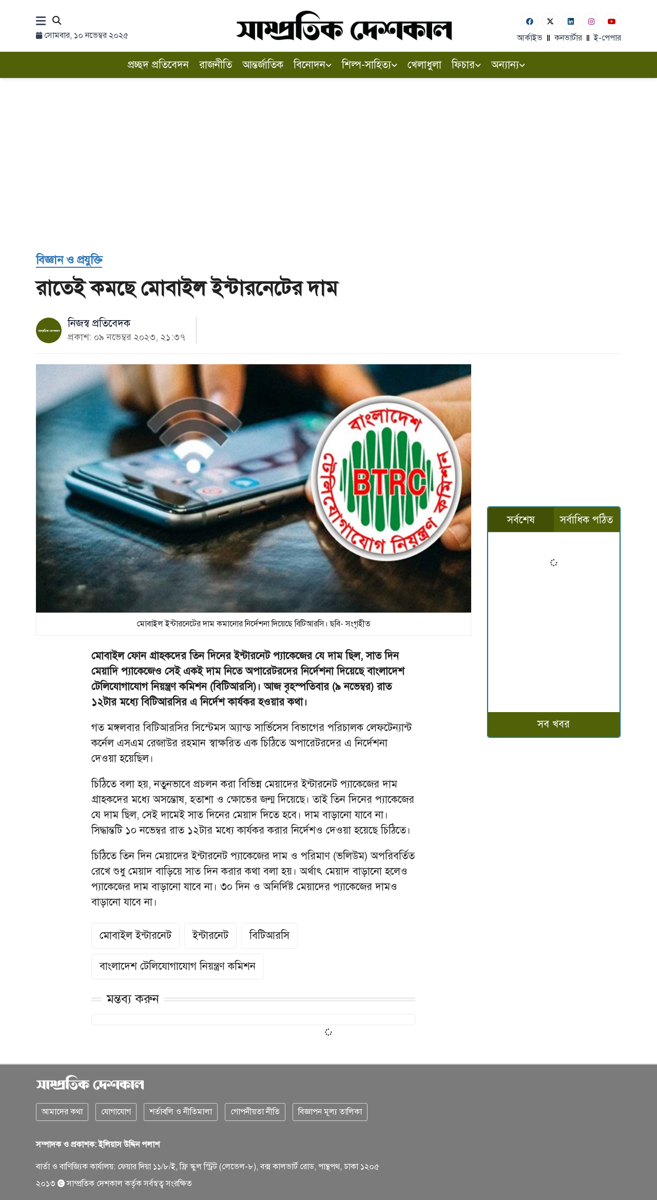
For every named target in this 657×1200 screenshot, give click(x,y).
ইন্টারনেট (210, 935)
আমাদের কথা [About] (62, 1112)
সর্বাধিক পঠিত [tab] (586, 520)
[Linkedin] (570, 21)
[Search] (57, 21)
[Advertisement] (328, 165)
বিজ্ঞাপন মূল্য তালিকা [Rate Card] (330, 1112)
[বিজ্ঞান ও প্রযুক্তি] (69, 260)
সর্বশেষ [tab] (521, 520)
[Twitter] (550, 21)
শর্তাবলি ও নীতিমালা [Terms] (180, 1112)
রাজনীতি (215, 64)
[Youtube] (612, 21)
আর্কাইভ (530, 38)
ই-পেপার (607, 38)
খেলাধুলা (424, 64)
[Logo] (344, 25)
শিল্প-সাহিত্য (369, 64)
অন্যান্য (508, 64)
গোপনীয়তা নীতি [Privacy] (255, 1112)
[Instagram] (591, 21)
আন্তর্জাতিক (262, 64)
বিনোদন (313, 64)
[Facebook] (529, 21)
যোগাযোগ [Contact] (116, 1112)
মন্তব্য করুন (133, 999)
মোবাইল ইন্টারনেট (135, 935)
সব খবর (553, 724)
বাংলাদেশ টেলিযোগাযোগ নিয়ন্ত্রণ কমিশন (178, 966)
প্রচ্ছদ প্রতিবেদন (158, 64)
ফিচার (466, 64)
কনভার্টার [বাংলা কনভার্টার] (568, 38)
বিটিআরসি (269, 935)
